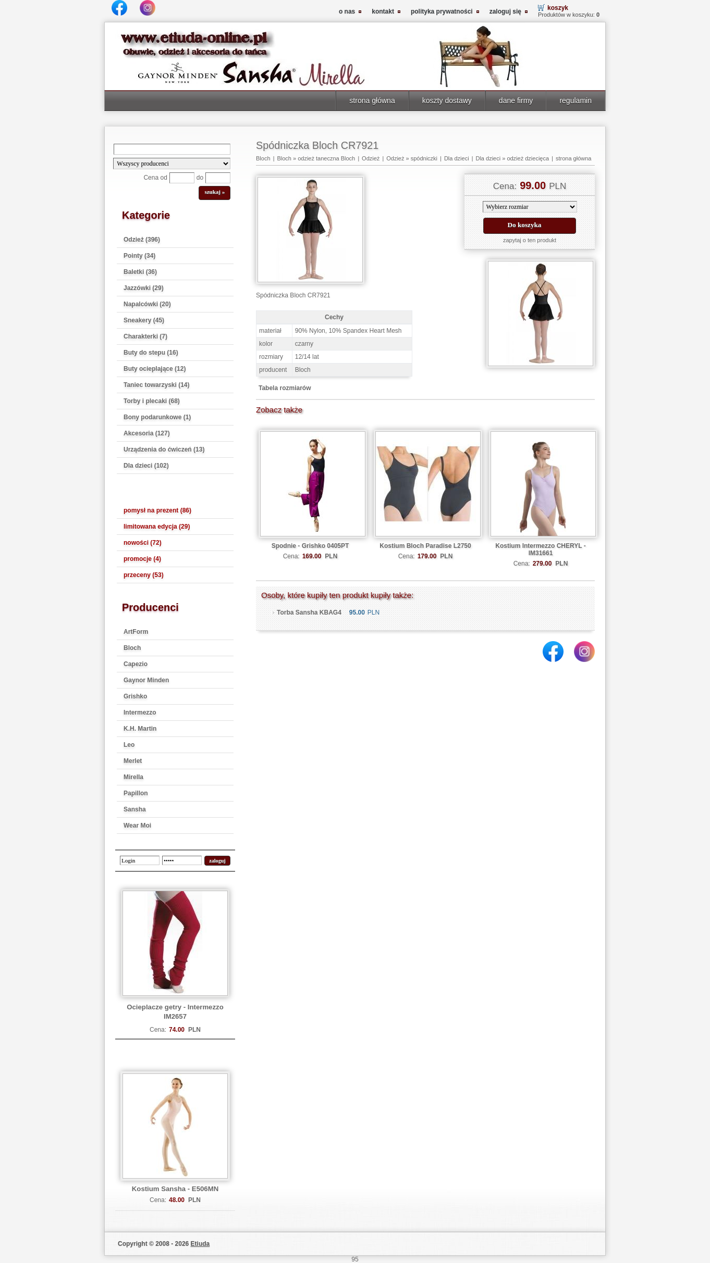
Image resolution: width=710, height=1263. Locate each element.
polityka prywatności (442, 11)
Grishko (135, 696)
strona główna (372, 100)
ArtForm (136, 631)
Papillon (136, 793)
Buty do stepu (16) (151, 352)
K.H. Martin (140, 728)
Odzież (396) (142, 239)
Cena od (155, 177)
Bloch (132, 648)
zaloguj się (505, 11)
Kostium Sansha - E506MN (175, 1189)
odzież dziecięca (528, 158)
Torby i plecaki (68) (152, 401)
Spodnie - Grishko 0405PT (310, 545)
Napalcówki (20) (147, 304)
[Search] (172, 149)
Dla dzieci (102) (146, 465)
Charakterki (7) (145, 336)
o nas (347, 11)
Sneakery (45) (144, 320)
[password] (182, 860)
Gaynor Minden (146, 680)
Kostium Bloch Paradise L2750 (425, 545)
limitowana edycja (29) (157, 526)
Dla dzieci (456, 158)
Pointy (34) (139, 255)
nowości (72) (143, 542)
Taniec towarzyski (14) (157, 385)
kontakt (383, 11)
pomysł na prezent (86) (157, 510)
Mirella (133, 777)
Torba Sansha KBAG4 (309, 612)
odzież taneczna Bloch (326, 158)
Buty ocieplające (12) (155, 368)
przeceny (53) (144, 575)
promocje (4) (142, 558)
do (200, 177)
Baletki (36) (140, 272)
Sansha (135, 809)
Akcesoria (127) (147, 433)
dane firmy (516, 100)
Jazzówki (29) (144, 288)
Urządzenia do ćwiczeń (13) (164, 449)
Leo (129, 744)
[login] (140, 860)
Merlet (133, 761)
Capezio (136, 664)
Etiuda (200, 1243)
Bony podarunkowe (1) (157, 417)
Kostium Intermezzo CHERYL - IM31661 (540, 549)
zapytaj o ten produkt (529, 240)
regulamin (575, 100)
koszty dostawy (447, 100)
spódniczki (424, 158)
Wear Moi (137, 825)
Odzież (371, 158)
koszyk (557, 7)
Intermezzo (140, 712)
